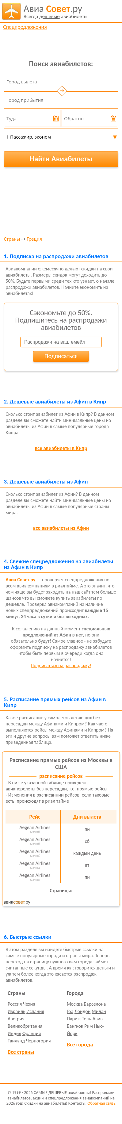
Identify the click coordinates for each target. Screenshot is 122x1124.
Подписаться (61, 356)
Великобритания (25, 1026)
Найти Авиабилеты (61, 158)
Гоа (70, 1011)
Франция (31, 1033)
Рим (88, 1026)
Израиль (16, 1011)
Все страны (21, 1052)
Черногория (38, 1041)
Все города (80, 1044)
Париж (74, 1019)
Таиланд (16, 1041)
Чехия (29, 1004)
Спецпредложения (25, 27)
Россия (15, 1004)
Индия (14, 1033)
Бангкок (75, 1026)
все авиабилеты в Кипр (61, 448)
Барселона (95, 1004)
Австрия (16, 1019)
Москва (75, 1004)
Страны (12, 239)
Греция (34, 239)
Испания (35, 1011)
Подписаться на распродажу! (61, 665)
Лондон (82, 1011)
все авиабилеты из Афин (61, 528)
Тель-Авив (92, 1019)
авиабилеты (56, 11)
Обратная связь (101, 1103)
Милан (99, 1011)
